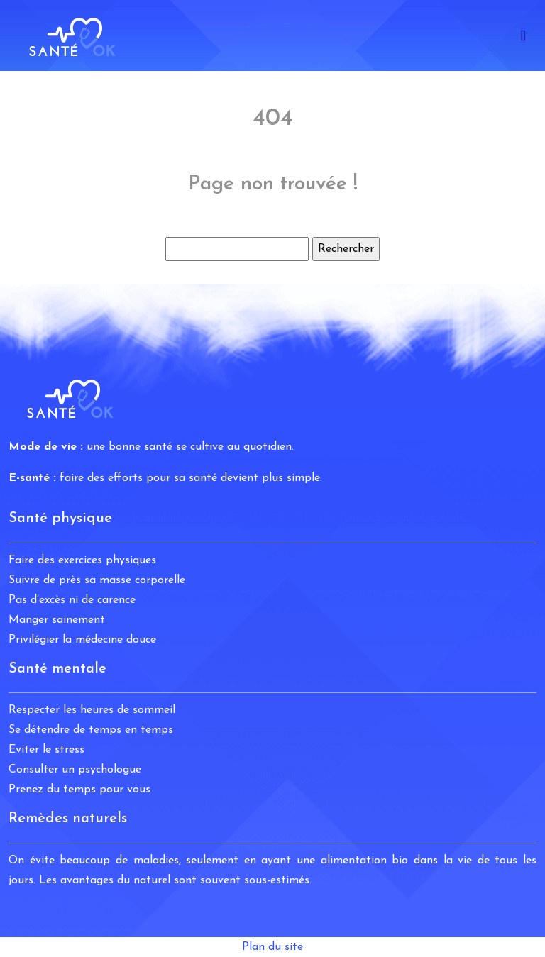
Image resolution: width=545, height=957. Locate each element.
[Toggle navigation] (523, 36)
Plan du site (272, 947)
